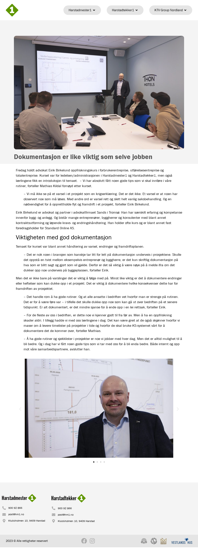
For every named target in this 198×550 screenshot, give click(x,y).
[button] (20, 408)
